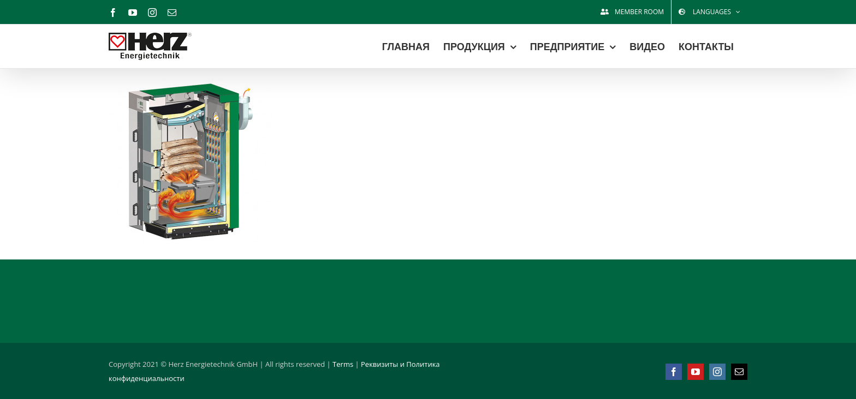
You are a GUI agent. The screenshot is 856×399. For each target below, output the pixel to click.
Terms (342, 364)
